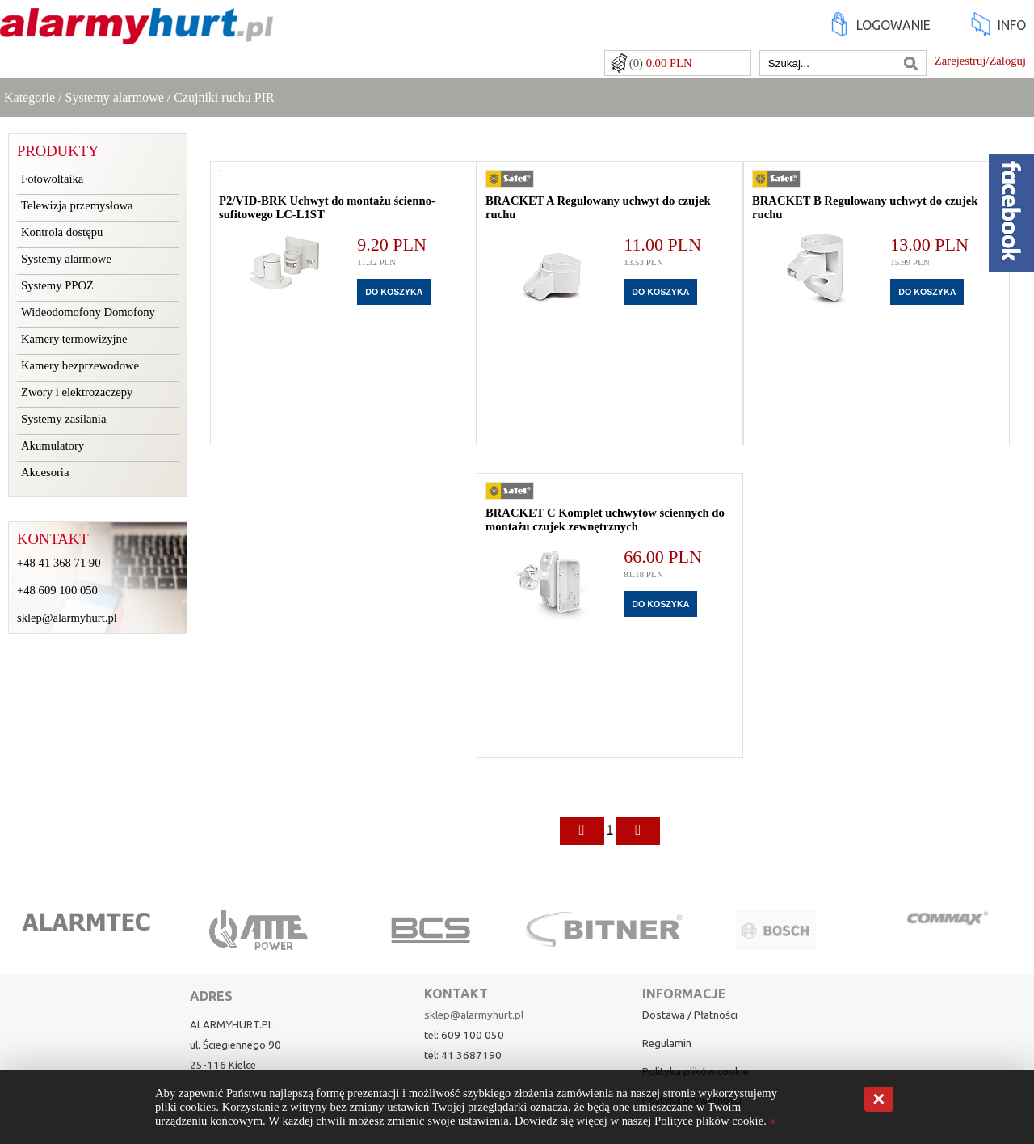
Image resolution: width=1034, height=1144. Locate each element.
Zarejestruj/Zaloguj (980, 60)
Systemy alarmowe (114, 97)
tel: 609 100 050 (464, 1035)
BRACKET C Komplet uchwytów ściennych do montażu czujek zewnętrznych (605, 519)
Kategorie (29, 97)
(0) (660, 63)
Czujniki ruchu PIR (224, 97)
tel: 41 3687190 (463, 1055)
